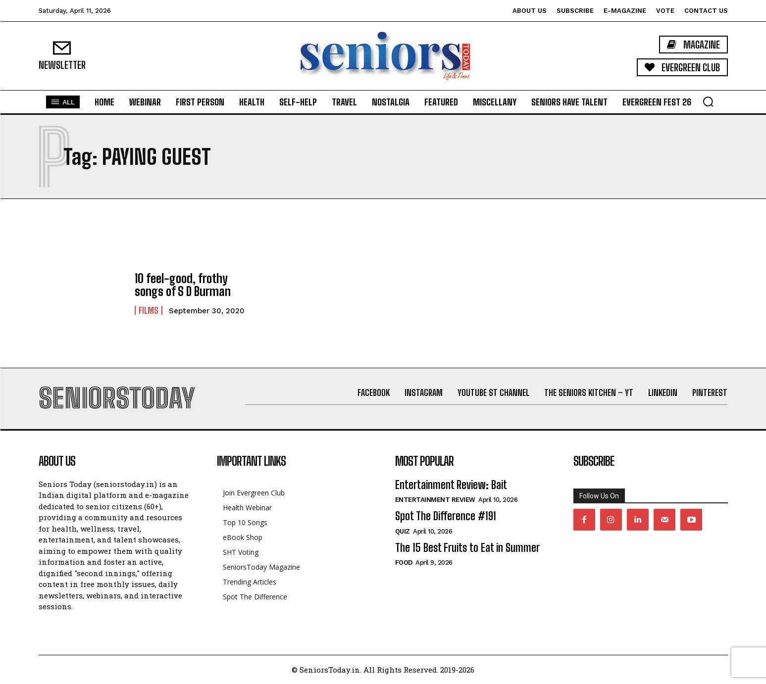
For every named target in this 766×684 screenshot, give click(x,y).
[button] (708, 101)
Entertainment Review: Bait (451, 484)
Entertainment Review (435, 499)
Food (403, 562)
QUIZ (402, 531)
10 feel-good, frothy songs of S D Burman (183, 284)
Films (148, 310)
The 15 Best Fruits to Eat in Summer (467, 547)
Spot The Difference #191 (445, 516)
